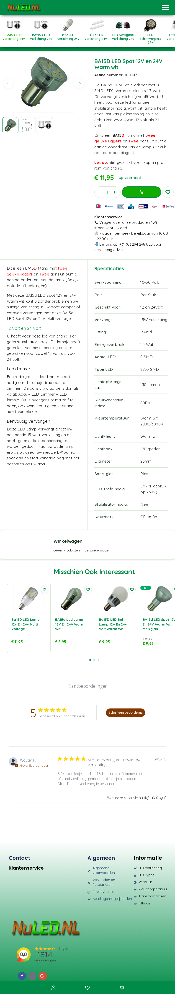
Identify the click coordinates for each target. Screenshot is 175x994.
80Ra (145, 402)
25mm (146, 461)
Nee (144, 504)
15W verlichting (153, 319)
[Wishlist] (87, 988)
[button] (90, 660)
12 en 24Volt (151, 307)
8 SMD (146, 356)
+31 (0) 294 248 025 (136, 244)
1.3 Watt (147, 344)
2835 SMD (149, 369)
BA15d (146, 332)
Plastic (146, 473)
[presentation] (8, 83)
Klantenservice (26, 868)
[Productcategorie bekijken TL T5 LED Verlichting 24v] (95, 35)
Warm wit (149, 436)
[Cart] (121, 988)
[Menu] (165, 7)
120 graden (150, 448)
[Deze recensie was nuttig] (153, 797)
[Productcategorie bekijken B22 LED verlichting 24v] (68, 35)
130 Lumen (150, 384)
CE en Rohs (150, 516)
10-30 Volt (149, 282)
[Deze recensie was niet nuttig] (161, 797)
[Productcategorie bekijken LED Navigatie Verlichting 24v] (123, 35)
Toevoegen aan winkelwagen (141, 192)
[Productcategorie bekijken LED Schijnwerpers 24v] (150, 37)
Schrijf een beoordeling (125, 712)
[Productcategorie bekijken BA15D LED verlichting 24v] (13, 35)
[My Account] (53, 988)
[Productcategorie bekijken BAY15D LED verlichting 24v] (41, 35)
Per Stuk (148, 294)
